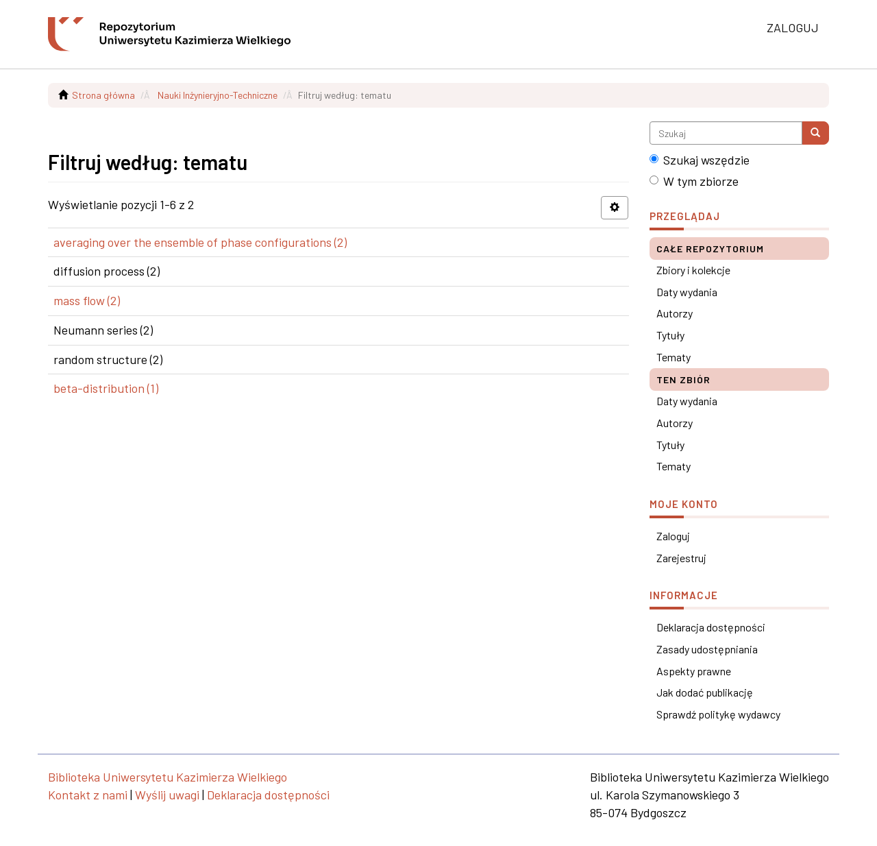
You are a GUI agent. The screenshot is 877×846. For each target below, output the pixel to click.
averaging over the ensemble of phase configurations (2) (200, 242)
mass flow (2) (86, 300)
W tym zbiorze (694, 181)
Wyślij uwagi (167, 794)
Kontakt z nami (87, 794)
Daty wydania (686, 291)
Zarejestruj (681, 557)
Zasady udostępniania (707, 648)
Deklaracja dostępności (710, 626)
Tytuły (670, 334)
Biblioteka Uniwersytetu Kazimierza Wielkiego (167, 776)
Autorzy (674, 312)
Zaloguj (673, 535)
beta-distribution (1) (105, 388)
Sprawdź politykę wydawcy (718, 714)
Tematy (673, 356)
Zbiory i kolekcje (693, 269)
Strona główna (103, 95)
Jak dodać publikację (704, 692)
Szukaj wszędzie (700, 159)
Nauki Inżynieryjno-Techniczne (217, 95)
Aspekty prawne (693, 670)
